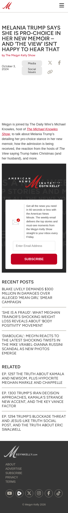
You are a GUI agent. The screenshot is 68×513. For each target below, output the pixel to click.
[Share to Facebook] (59, 63)
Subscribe (13, 473)
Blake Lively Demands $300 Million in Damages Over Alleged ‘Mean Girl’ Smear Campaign (27, 295)
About (10, 464)
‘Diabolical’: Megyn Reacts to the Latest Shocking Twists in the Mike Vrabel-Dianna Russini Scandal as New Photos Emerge (32, 344)
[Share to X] (50, 63)
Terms (10, 481)
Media (32, 63)
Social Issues (32, 70)
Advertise (13, 468)
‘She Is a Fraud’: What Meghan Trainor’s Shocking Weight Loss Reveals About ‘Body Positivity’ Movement (31, 319)
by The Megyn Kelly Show (18, 55)
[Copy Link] (50, 72)
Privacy (11, 477)
